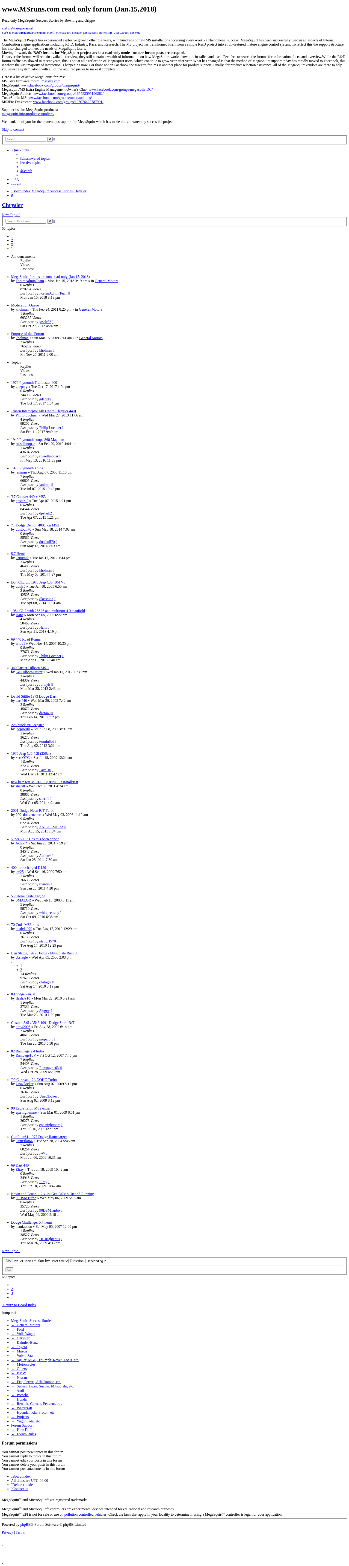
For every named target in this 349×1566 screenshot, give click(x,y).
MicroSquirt (63, 32)
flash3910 (23, 998)
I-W (42, 1153)
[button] (11, 249)
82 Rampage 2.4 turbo (27, 1051)
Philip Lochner (27, 415)
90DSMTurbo (26, 1198)
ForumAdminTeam (30, 281)
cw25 (20, 872)
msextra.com (50, 81)
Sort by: (53, 1261)
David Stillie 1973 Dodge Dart (33, 696)
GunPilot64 (24, 1141)
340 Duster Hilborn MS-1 (30, 668)
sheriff (20, 786)
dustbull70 (23, 529)
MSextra (135, 32)
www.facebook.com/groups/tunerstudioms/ (60, 98)
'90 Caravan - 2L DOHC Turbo (34, 1080)
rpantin (44, 884)
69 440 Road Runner (26, 639)
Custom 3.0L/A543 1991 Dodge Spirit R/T (42, 1023)
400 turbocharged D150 (28, 868)
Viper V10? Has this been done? (35, 839)
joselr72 (45, 322)
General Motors (106, 281)
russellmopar (25, 444)
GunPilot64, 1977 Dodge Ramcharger (39, 1137)
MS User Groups (118, 32)
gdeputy (22, 387)
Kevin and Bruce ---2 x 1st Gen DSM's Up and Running (52, 1194)
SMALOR (23, 900)
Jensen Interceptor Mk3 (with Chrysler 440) (43, 411)
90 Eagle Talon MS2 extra (30, 1108)
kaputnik (22, 558)
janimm (21, 472)
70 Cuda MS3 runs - (26, 925)
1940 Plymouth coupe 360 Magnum (37, 440)
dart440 (21, 700)
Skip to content (13, 129)
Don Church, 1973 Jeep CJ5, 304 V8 (38, 582)
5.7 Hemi (18, 554)
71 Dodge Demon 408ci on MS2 (35, 525)
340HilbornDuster (29, 672)
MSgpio (77, 32)
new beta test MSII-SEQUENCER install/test (44, 782)
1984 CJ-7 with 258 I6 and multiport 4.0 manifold (48, 611)
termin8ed (46, 741)
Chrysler (12, 205)
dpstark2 (22, 501)
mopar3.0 (46, 1039)
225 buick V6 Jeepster (27, 725)
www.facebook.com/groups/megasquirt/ (50, 85)
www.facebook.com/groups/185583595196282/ (68, 93)
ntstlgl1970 (24, 929)
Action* (21, 843)
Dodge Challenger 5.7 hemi (31, 1222)
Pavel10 (45, 770)
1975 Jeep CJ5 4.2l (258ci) (31, 753)
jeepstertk (23, 729)
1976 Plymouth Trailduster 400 (34, 382)
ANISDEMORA (51, 827)
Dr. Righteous (49, 1239)
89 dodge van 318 (24, 994)
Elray (20, 1169)
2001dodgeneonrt (28, 815)
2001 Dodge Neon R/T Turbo (32, 810)
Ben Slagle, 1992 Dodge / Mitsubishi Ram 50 (44, 953)
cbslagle (22, 957)
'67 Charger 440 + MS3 (28, 497)
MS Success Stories (95, 32)
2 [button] (12, 240)
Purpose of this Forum (27, 334)
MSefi (50, 32)
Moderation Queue (25, 305)
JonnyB (44, 684)
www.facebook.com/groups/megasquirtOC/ (121, 89)
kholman (22, 309)
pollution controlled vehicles (85, 1514)
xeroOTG (23, 758)
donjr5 (20, 586)
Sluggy (44, 1011)
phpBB (25, 1524)
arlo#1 (20, 643)
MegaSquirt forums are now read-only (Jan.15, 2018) (50, 277)
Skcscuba (46, 599)
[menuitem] (35, 158)
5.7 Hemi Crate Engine (28, 896)
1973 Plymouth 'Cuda (27, 468)
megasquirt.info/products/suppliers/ (28, 114)
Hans (19, 615)
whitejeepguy (49, 913)
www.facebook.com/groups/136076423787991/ (68, 102)
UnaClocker (24, 1084)
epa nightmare (26, 1112)
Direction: (88, 1261)
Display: (21, 1261)
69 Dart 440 (20, 1165)
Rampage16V (26, 1055)
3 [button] (12, 244)
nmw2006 (23, 1027)
